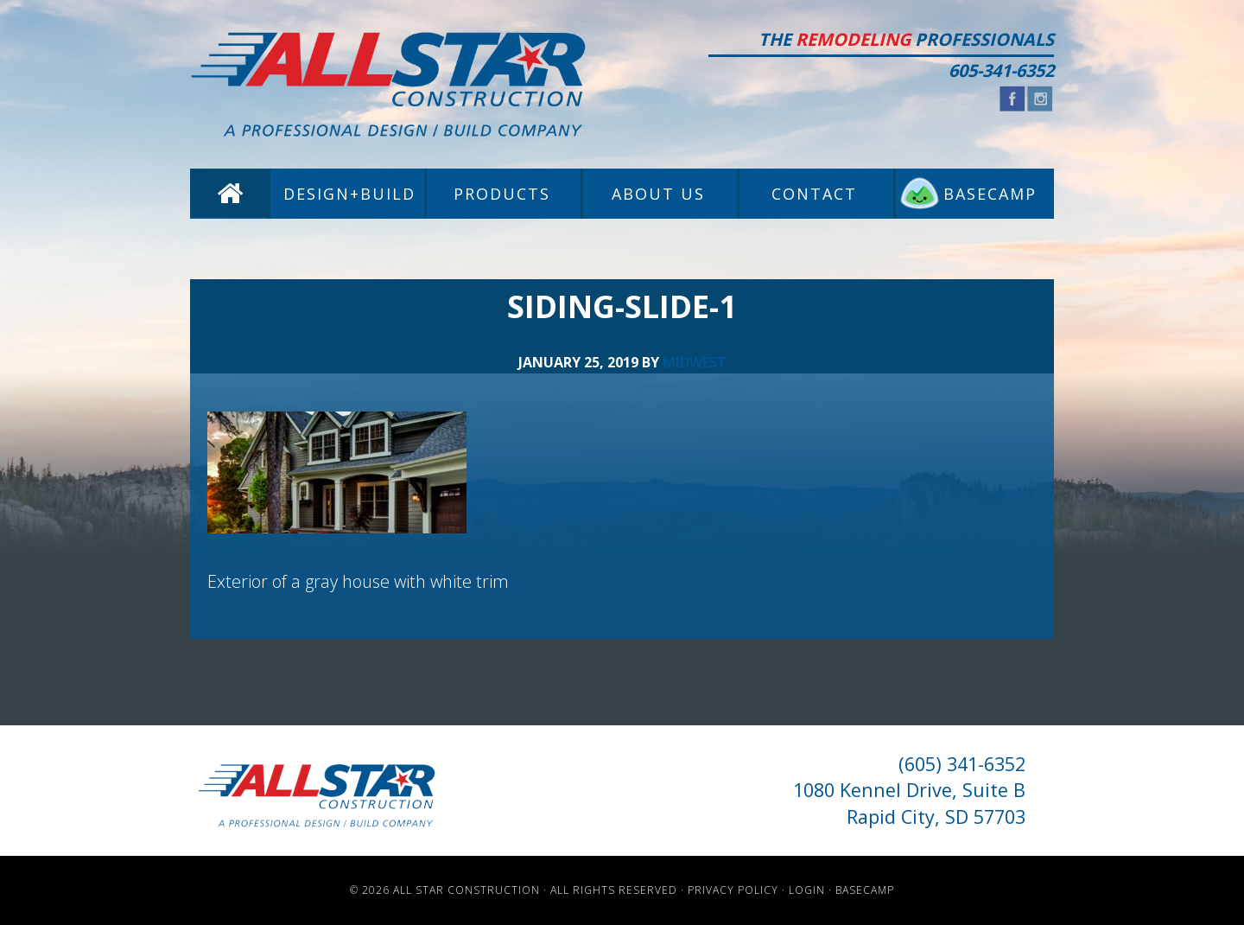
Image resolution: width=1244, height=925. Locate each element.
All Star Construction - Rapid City (388, 84)
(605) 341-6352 (961, 763)
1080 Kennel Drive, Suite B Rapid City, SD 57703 (909, 802)
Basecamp (864, 890)
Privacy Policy (733, 890)
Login (807, 890)
